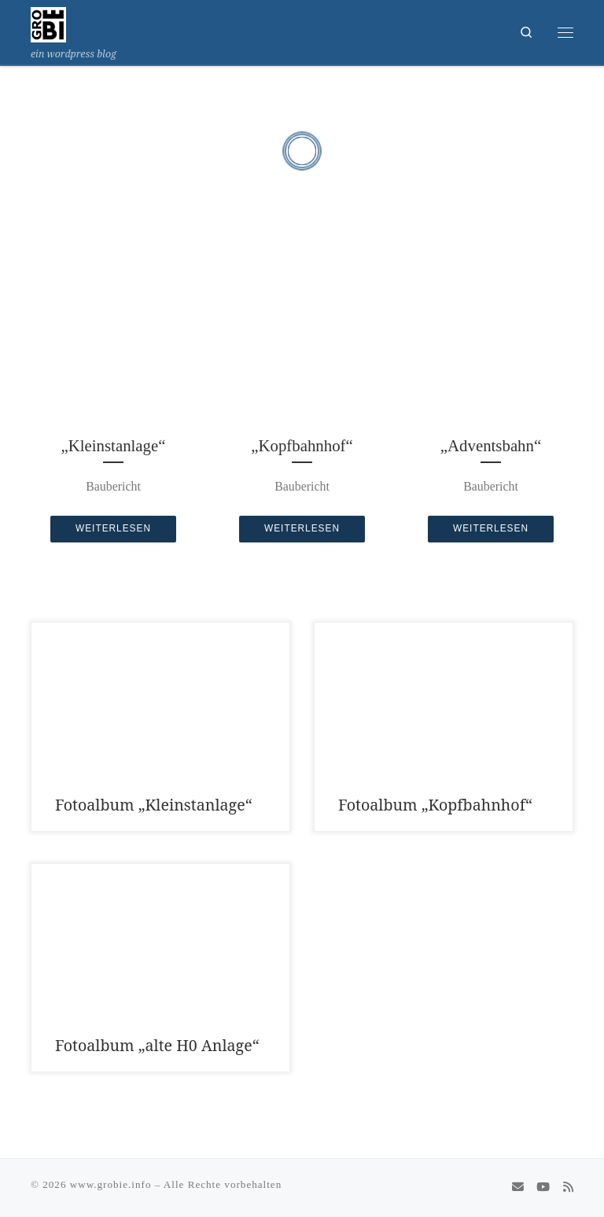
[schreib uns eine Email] (518, 1187)
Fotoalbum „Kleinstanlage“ (153, 804)
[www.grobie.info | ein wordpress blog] (48, 23)
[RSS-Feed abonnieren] (568, 1187)
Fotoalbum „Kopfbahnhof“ (435, 804)
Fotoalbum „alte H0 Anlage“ (157, 1045)
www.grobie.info (111, 1184)
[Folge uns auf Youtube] (543, 1187)
